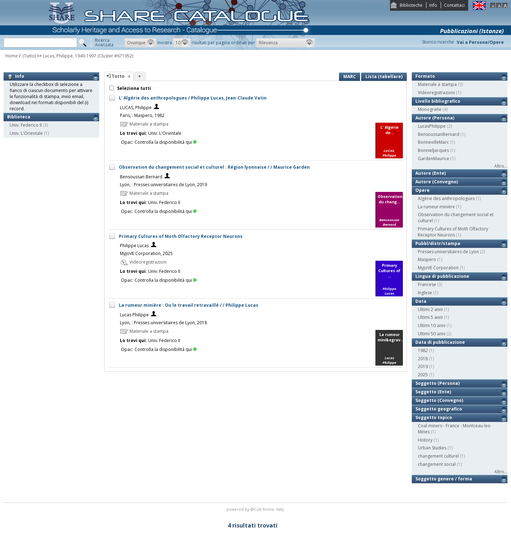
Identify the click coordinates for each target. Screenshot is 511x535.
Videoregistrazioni (436, 93)
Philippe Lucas (134, 246)
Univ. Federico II (26, 125)
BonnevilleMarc (433, 142)
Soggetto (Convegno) (439, 400)
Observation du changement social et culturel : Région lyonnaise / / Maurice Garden (214, 167)
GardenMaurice (433, 159)
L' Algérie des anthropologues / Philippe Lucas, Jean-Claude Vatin (193, 98)
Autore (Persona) (434, 118)
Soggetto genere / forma (443, 479)
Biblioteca (18, 117)
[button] (140, 42)
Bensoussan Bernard (141, 177)
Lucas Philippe (134, 315)
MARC (349, 76)
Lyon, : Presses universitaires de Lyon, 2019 (163, 185)
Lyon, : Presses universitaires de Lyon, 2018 (163, 323)
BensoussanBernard (438, 134)
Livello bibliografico (437, 101)
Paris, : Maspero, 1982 (142, 115)
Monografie (429, 109)
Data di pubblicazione (440, 342)
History (425, 440)
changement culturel (438, 456)
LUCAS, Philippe (136, 108)
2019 (423, 366)
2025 (423, 375)
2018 (423, 359)
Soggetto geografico (438, 409)
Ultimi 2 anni (430, 309)
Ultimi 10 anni (431, 325)
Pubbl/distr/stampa (437, 243)
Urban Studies (432, 448)
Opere (422, 190)
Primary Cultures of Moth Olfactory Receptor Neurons (181, 236)
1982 (423, 350)
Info (433, 5)
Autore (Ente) (430, 173)
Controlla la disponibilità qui (166, 142)
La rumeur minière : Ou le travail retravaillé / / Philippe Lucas (188, 305)
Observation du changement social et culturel (456, 218)
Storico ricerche (438, 42)
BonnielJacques (433, 150)
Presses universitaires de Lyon (448, 252)
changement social (437, 464)
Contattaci (454, 5)
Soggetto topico (433, 417)
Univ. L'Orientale (26, 133)
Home (11, 56)
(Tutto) (28, 56)
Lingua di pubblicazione (442, 276)
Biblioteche (411, 5)
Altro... (500, 166)
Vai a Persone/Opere (480, 42)
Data (420, 301)
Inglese (425, 293)
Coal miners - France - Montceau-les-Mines (454, 429)
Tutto (118, 76)
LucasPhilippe (432, 126)
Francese (427, 284)
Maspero (427, 259)
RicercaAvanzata (104, 42)
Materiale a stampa (437, 84)
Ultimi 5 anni (430, 317)
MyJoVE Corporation (438, 268)
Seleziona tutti (133, 88)
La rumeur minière (436, 207)
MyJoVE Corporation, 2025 (146, 253)
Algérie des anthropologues (446, 198)
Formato (425, 76)
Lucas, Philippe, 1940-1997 (69, 56)
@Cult (256, 509)
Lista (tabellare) (384, 76)
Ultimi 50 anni (431, 334)
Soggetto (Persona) (437, 383)
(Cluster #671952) (115, 56)
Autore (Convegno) (436, 182)
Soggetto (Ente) (433, 392)
